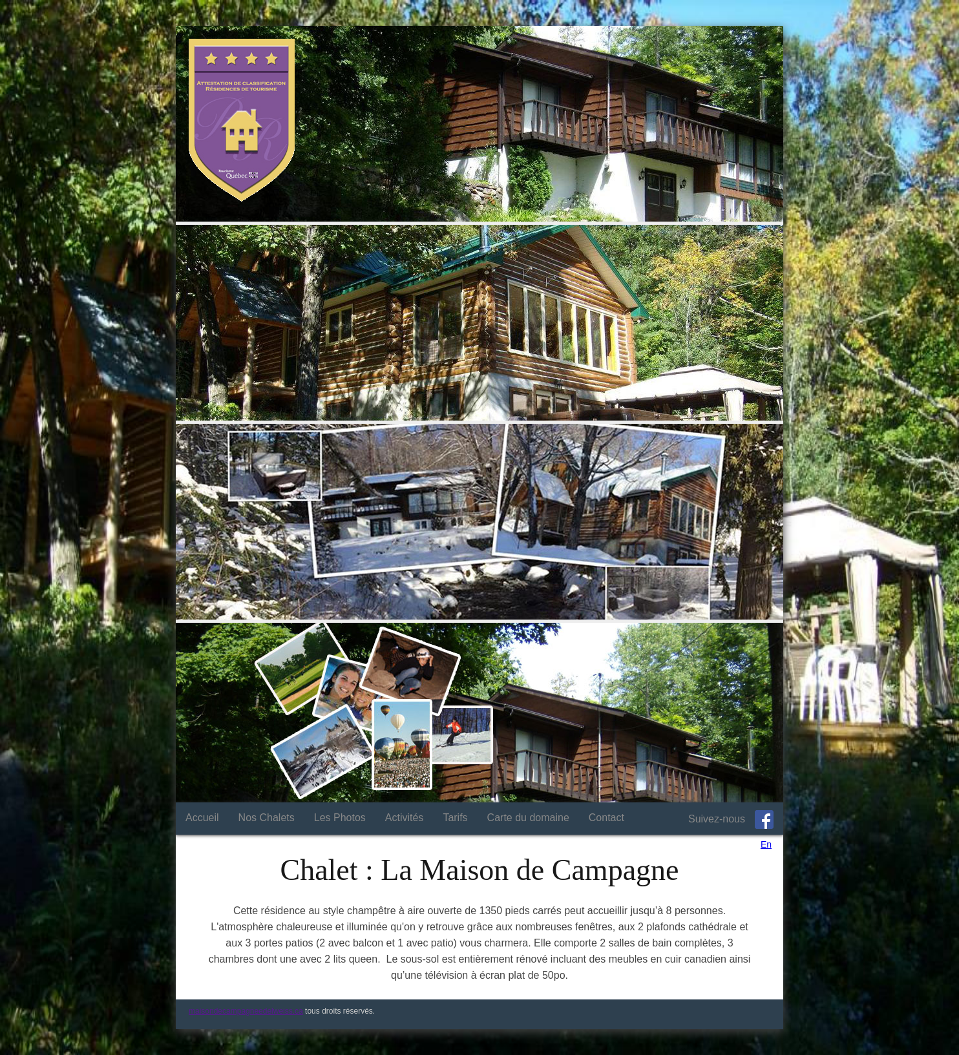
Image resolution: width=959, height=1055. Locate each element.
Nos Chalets (266, 817)
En (766, 844)
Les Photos (340, 817)
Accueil (202, 817)
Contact (606, 817)
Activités (404, 817)
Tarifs (455, 817)
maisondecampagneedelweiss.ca (246, 1011)
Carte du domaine (528, 817)
